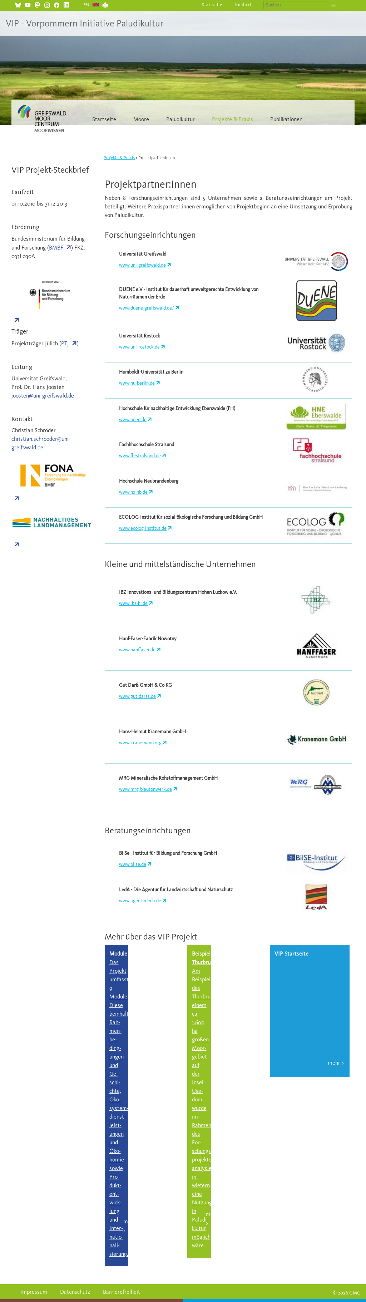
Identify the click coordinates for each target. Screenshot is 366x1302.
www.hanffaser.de (137, 650)
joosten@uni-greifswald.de (42, 395)
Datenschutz (75, 1291)
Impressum (33, 1291)
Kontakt (243, 4)
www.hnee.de (133, 419)
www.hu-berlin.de (137, 383)
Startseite (212, 4)
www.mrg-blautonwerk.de (145, 789)
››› (333, 5)
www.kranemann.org (140, 743)
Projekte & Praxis (232, 119)
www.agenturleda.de (140, 901)
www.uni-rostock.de (139, 347)
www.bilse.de (132, 864)
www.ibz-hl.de (133, 603)
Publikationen (286, 119)
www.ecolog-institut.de (143, 528)
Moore (141, 119)
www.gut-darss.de (137, 696)
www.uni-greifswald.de (142, 265)
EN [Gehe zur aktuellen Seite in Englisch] (87, 4)
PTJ (65, 343)
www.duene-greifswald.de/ (146, 308)
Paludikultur (180, 119)
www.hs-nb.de (133, 492)
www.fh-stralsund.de (140, 456)
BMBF (56, 247)
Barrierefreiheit (121, 1291)
